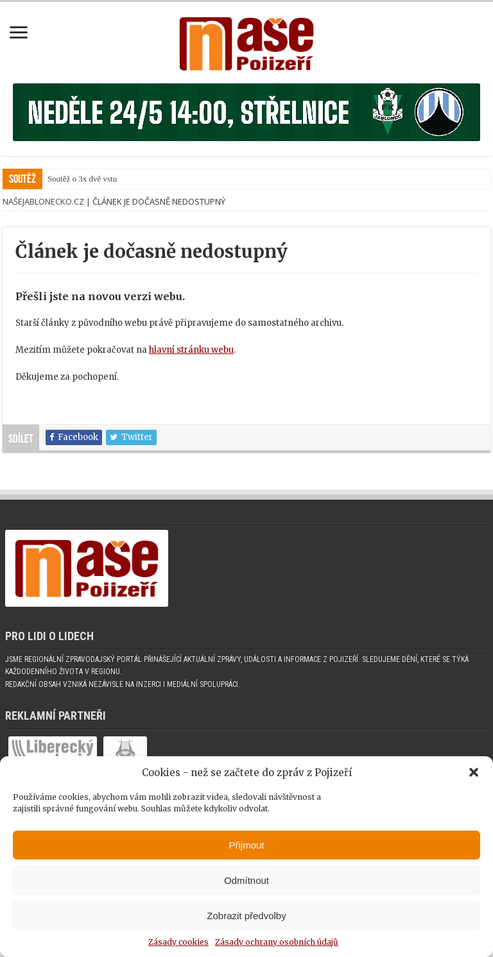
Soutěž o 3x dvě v (77, 194)
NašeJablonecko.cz (43, 217)
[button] (473, 772)
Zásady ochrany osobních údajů (276, 942)
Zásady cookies (178, 942)
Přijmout (246, 845)
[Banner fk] (246, 119)
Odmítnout (246, 880)
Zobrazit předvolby (246, 915)
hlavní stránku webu (191, 365)
